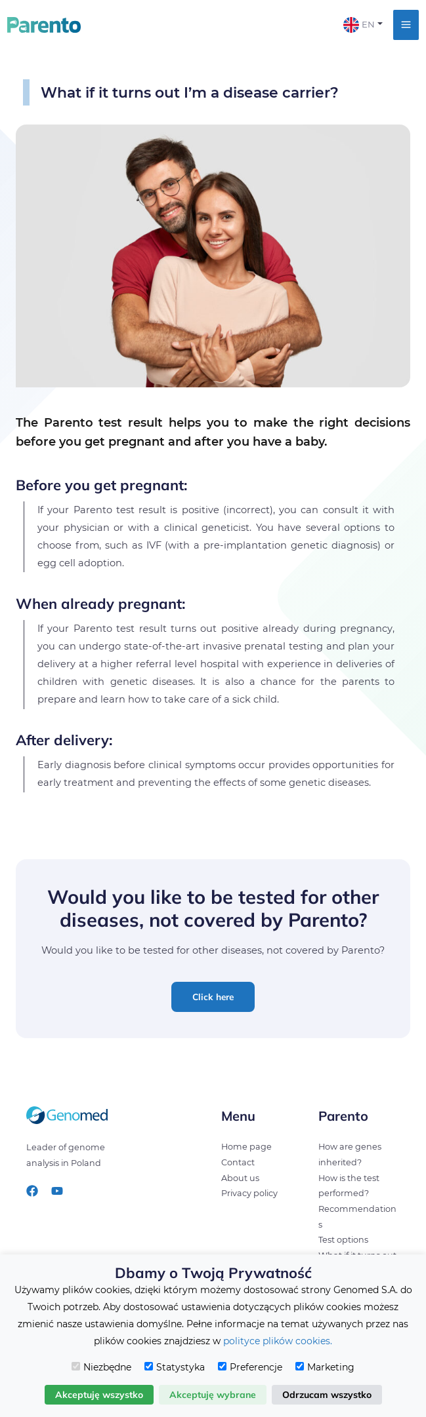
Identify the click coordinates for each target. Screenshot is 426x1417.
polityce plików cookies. (277, 1341)
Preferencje (250, 1367)
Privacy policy (249, 1193)
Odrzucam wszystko (327, 1395)
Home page (246, 1147)
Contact (238, 1162)
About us (240, 1178)
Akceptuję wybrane (212, 1395)
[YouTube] (57, 1191)
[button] (213, 997)
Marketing (324, 1367)
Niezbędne (101, 1367)
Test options (343, 1240)
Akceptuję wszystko (99, 1395)
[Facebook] (32, 1191)
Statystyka (174, 1367)
